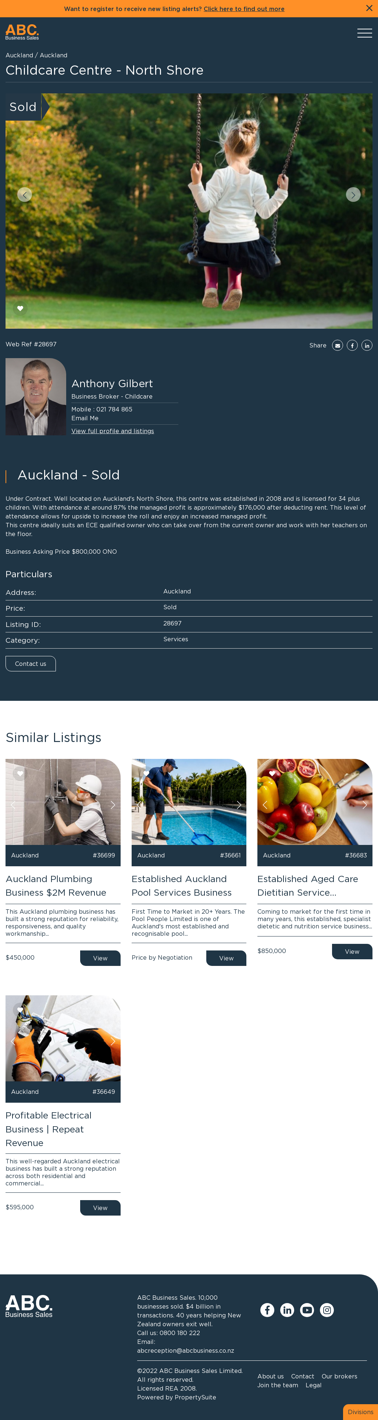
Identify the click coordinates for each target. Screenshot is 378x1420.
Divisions (361, 1412)
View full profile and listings (112, 431)
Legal (314, 1385)
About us (270, 1376)
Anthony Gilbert (112, 383)
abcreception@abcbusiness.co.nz (185, 1350)
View (100, 958)
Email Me (85, 418)
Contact (302, 1376)
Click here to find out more (244, 9)
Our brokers (339, 1376)
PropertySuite (195, 1397)
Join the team (277, 1385)
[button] (24, 194)
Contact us (30, 663)
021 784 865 (114, 409)
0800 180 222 (180, 1333)
